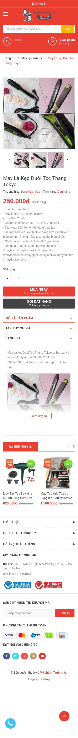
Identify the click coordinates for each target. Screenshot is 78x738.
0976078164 (23, 574)
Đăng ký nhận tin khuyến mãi (27, 602)
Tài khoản (39, 3)
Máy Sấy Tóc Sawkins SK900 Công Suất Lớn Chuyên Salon (17, 496)
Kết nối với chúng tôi (21, 644)
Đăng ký (65, 613)
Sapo (47, 679)
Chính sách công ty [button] (39, 533)
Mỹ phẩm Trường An (19, 555)
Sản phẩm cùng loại (20, 446)
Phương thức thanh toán (24, 625)
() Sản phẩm (67, 42)
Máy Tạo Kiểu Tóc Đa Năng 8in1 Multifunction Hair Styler (56, 496)
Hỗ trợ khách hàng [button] (39, 544)
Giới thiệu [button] (39, 522)
